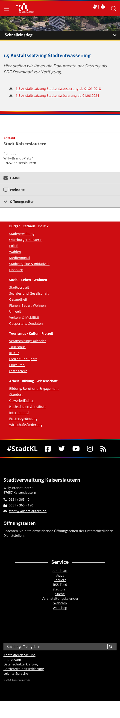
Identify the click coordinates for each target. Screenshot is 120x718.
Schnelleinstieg (62, 35)
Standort (16, 394)
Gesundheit (18, 299)
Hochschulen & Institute (27, 406)
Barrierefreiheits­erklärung (23, 669)
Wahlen (15, 252)
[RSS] (103, 448)
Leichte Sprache (15, 673)
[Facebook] (47, 448)
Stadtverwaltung (22, 233)
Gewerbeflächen (21, 400)
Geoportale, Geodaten (26, 323)
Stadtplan (60, 589)
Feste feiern (18, 371)
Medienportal (19, 258)
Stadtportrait (19, 287)
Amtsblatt (60, 570)
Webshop (60, 608)
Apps (60, 575)
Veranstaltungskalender (27, 341)
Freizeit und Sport (23, 359)
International (19, 412)
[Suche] (110, 646)
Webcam (60, 603)
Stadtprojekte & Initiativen (29, 264)
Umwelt (15, 311)
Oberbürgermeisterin (25, 239)
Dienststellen (13, 535)
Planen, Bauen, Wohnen (27, 305)
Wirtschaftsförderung (25, 424)
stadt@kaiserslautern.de (28, 511)
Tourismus (17, 347)
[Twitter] (62, 448)
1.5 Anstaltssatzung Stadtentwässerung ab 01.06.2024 (57, 95)
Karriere (60, 580)
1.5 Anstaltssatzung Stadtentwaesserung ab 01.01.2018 (58, 88)
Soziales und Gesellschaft (29, 293)
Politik (13, 245)
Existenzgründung (23, 418)
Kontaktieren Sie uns (19, 655)
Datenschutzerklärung (20, 664)
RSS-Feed (60, 584)
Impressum (12, 659)
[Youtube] (76, 448)
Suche (60, 594)
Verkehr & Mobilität (24, 317)
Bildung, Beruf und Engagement (34, 388)
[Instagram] (90, 448)
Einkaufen (17, 365)
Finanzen (16, 270)
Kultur (14, 353)
